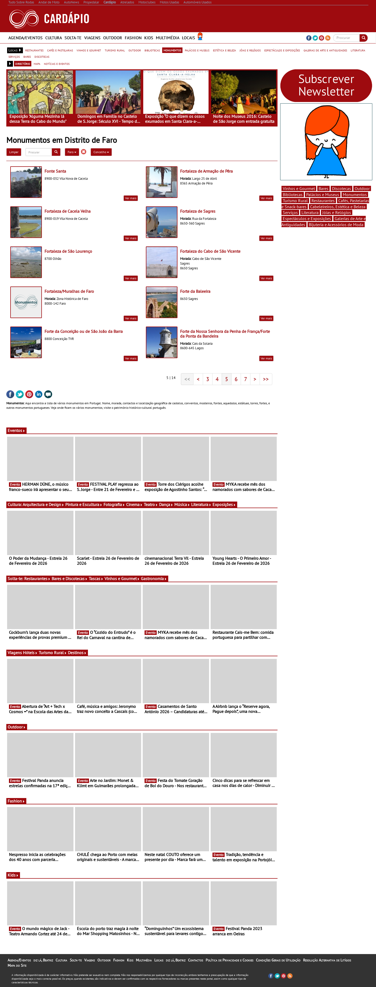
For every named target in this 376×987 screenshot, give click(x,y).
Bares (323, 188)
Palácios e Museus (322, 194)
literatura (358, 50)
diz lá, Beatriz (43, 960)
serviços (14, 56)
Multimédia (167, 37)
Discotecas (341, 188)
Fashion (133, 37)
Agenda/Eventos (25, 37)
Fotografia (114, 504)
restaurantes (34, 50)
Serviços (290, 212)
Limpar (13, 152)
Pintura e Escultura (83, 504)
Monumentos (355, 194)
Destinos (77, 652)
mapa (37, 63)
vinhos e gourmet (89, 50)
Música (182, 504)
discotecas (41, 56)
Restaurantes (37, 578)
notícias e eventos (57, 63)
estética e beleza (224, 50)
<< (187, 379)
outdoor (134, 50)
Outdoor (112, 37)
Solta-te (73, 37)
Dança (166, 504)
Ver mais (130, 198)
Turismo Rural (53, 652)
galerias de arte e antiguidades (325, 50)
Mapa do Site (17, 965)
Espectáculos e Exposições (307, 218)
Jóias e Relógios (336, 212)
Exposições (224, 504)
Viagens (92, 37)
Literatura (201, 504)
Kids (148, 37)
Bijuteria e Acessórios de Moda (336, 224)
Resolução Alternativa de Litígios (327, 960)
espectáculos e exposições (282, 50)
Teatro (151, 504)
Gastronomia (154, 578)
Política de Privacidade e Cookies (229, 960)
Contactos (195, 960)
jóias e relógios (250, 50)
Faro (72, 152)
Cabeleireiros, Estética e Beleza (337, 206)
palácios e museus (197, 50)
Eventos (16, 430)
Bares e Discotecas (70, 578)
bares (27, 56)
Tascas (96, 578)
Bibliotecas (293, 194)
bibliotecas (152, 50)
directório (22, 63)
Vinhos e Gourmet (122, 578)
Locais (188, 37)
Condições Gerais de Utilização (278, 960)
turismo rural (115, 50)
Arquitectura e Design (43, 504)
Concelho (101, 152)
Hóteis (30, 652)
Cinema (134, 504)
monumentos (172, 50)
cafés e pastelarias (60, 50)
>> (266, 379)
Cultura (53, 37)
